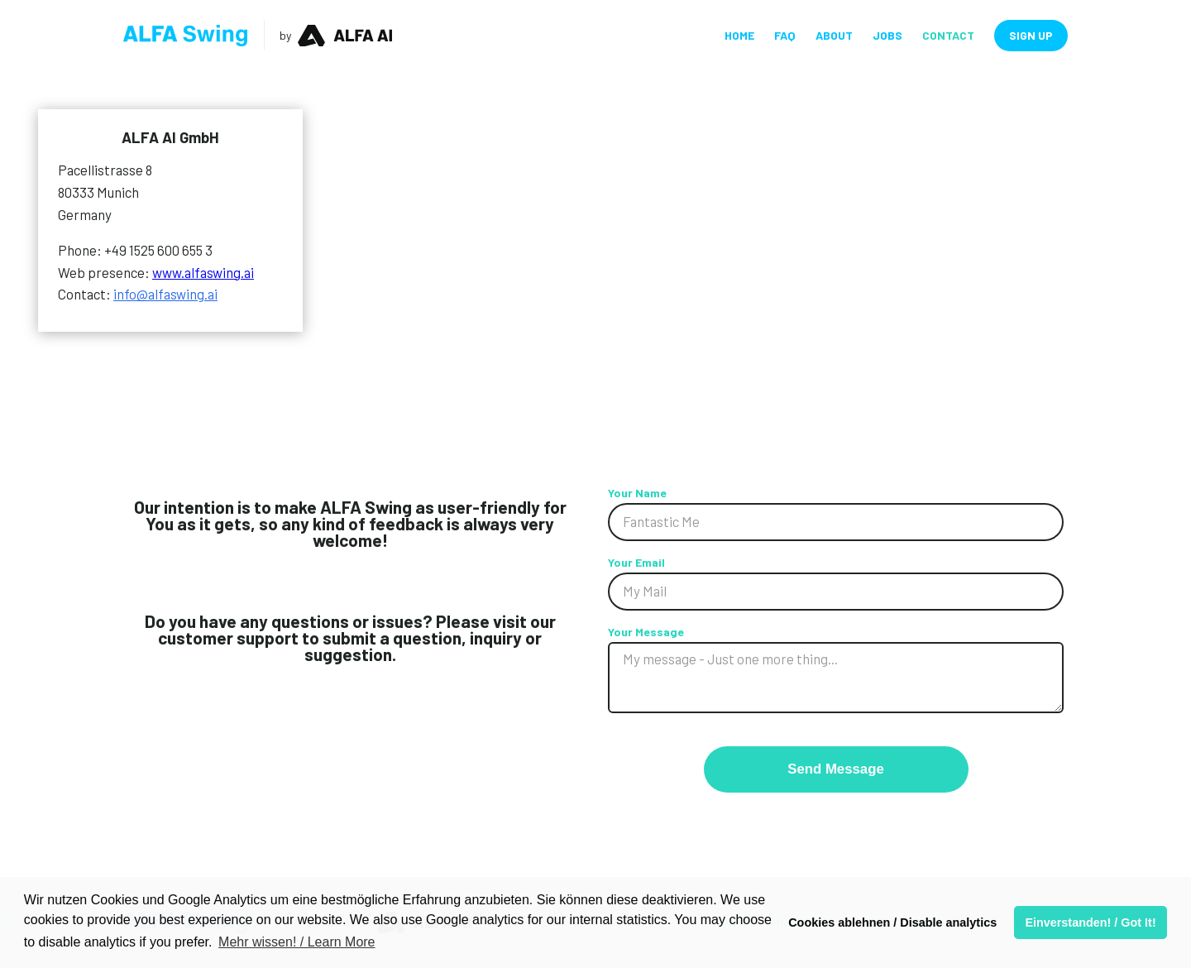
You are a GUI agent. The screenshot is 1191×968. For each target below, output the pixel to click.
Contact (948, 35)
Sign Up (1031, 35)
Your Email (636, 562)
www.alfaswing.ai (203, 272)
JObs (887, 35)
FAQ (785, 35)
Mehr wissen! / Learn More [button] (296, 942)
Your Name (637, 493)
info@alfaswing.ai (165, 293)
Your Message (646, 632)
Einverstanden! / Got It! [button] (1090, 922)
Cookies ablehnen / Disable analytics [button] (892, 922)
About (834, 35)
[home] (185, 35)
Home (739, 35)
